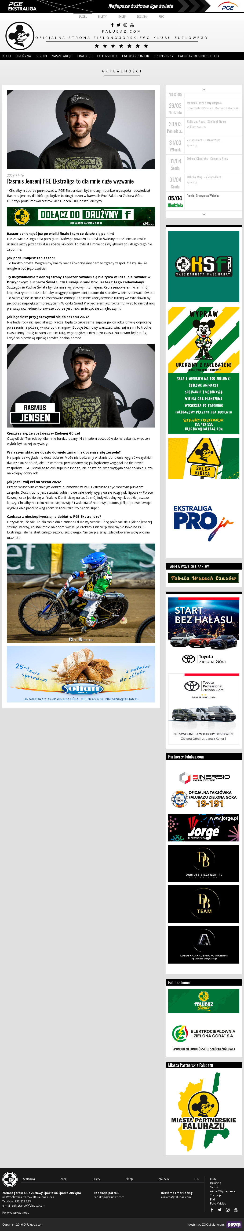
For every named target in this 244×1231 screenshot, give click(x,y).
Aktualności (122, 71)
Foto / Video (218, 1203)
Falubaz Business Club (198, 56)
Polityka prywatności (15, 1213)
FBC (161, 17)
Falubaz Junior (135, 56)
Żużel (83, 17)
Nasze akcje (61, 56)
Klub (6, 56)
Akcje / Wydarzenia (222, 1191)
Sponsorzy (163, 56)
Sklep (122, 17)
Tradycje (84, 56)
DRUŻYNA (23, 56)
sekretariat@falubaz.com (28, 1206)
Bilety (102, 17)
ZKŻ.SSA (141, 17)
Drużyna (215, 1183)
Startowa (29, 1179)
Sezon (41, 56)
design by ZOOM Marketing (215, 1224)
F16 (212, 1199)
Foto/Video (107, 56)
